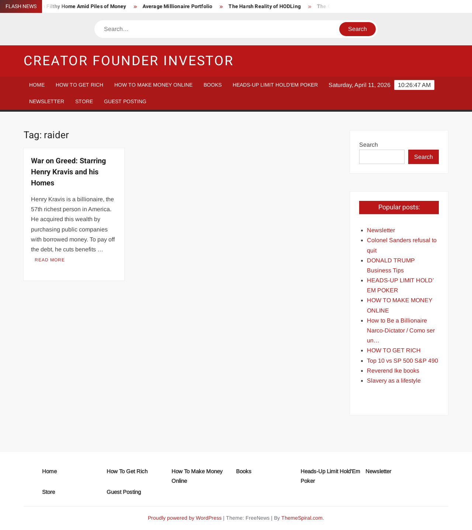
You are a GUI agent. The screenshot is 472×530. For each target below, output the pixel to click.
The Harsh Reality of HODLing (268, 6)
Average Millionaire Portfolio (180, 6)
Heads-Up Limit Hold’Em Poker (275, 85)
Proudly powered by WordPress (185, 518)
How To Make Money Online (153, 85)
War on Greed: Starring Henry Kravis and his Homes (68, 172)
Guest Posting (125, 101)
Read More (50, 259)
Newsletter (46, 101)
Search (368, 145)
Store (84, 101)
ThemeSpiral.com (302, 518)
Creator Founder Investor (129, 61)
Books (213, 85)
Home (37, 85)
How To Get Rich (79, 85)
